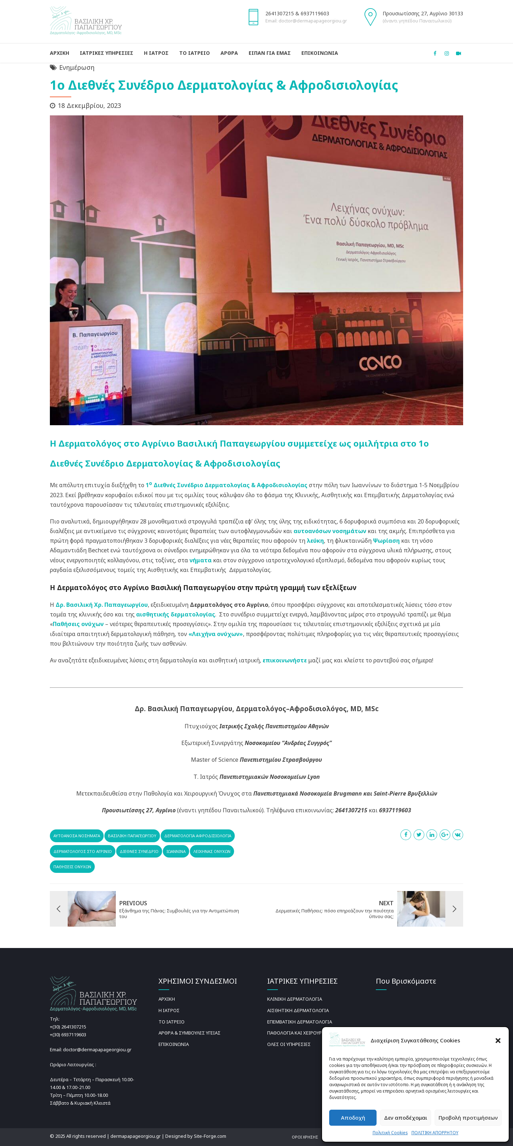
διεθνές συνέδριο (139, 851)
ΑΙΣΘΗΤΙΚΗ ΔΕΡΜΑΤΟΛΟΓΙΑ (298, 1010)
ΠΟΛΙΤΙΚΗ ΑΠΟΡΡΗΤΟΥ (434, 1133)
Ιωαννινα (176, 851)
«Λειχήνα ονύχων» (215, 634)
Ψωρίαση (386, 541)
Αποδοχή (353, 1117)
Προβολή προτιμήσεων (468, 1117)
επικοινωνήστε (285, 660)
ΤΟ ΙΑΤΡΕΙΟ (194, 53)
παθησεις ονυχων (72, 866)
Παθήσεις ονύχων (78, 624)
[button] (498, 1040)
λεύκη (315, 541)
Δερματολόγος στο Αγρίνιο (82, 851)
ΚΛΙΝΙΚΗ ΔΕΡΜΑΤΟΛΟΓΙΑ (294, 999)
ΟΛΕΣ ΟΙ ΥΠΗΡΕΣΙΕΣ (289, 1044)
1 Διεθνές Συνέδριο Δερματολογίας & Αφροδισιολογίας (226, 485)
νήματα (201, 560)
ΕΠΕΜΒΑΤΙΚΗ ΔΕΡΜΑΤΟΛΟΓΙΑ (299, 1022)
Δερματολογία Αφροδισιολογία (197, 835)
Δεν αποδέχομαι (405, 1117)
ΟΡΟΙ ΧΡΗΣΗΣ (305, 1137)
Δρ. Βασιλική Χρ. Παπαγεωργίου (102, 605)
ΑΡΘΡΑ (229, 53)
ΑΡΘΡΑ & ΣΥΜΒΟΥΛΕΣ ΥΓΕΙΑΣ (190, 1033)
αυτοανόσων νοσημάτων (330, 531)
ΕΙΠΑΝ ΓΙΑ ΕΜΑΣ (270, 53)
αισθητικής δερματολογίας (175, 614)
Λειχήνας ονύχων (211, 851)
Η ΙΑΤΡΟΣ (156, 53)
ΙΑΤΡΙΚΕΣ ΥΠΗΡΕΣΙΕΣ (106, 53)
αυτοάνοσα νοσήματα (76, 835)
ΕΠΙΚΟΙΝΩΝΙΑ (319, 53)
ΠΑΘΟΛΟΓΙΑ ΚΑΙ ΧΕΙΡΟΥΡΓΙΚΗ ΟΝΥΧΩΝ (309, 1033)
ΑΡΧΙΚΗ (59, 53)
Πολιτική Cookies (390, 1133)
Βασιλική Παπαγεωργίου (132, 835)
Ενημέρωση (76, 67)
